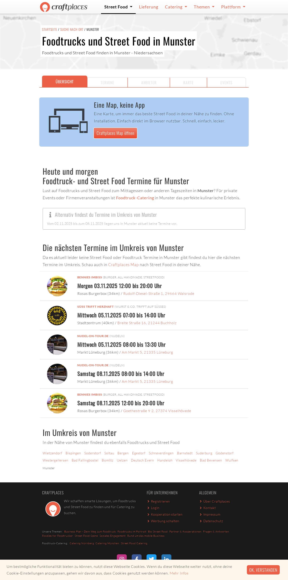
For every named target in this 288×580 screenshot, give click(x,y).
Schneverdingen (161, 453)
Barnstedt (185, 453)
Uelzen (122, 460)
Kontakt (207, 508)
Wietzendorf (52, 453)
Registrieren (158, 501)
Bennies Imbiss (89, 277)
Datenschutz (211, 521)
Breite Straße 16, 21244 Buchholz (147, 323)
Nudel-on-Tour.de (93, 336)
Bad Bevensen (211, 460)
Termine (107, 82)
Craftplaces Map (123, 264)
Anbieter (148, 82)
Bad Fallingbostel (85, 460)
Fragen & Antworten (216, 531)
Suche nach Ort (72, 29)
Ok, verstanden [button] (263, 570)
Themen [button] (202, 6)
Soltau (109, 453)
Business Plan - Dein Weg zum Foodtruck (90, 531)
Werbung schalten (163, 521)
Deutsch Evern (142, 460)
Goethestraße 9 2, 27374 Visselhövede (157, 410)
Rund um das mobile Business (145, 535)
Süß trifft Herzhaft (95, 306)
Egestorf (138, 453)
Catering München (107, 543)
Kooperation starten (165, 514)
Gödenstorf (225, 453)
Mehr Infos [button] (179, 573)
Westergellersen (55, 460)
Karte (188, 82)
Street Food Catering (134, 543)
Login (153, 508)
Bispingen (73, 453)
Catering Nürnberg (82, 543)
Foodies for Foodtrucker (57, 535)
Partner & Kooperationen (185, 531)
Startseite (49, 29)
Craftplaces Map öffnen (115, 133)
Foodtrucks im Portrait (132, 531)
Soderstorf (92, 453)
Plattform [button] (231, 6)
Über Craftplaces (214, 501)
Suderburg (204, 453)
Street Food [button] (116, 6)
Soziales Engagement (113, 535)
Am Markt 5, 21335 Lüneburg (147, 352)
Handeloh (164, 460)
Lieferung (148, 6)
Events (226, 82)
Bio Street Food (158, 531)
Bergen (123, 453)
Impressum (209, 514)
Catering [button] (174, 6)
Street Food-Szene (86, 535)
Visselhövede (186, 460)
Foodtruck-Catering (135, 197)
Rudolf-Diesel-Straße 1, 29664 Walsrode (158, 293)
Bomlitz (108, 460)
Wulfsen (231, 460)
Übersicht (65, 81)
